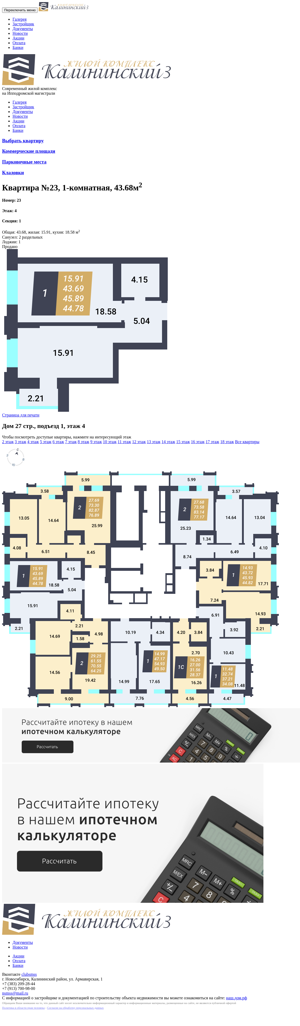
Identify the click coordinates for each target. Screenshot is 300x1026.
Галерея (20, 19)
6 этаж (58, 441)
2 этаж (8, 441)
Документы (23, 28)
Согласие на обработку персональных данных (75, 1007)
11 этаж (124, 441)
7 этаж (71, 441)
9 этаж (96, 441)
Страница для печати (20, 415)
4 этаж (33, 441)
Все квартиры (247, 441)
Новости (20, 33)
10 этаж (110, 441)
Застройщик (23, 24)
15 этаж (183, 441)
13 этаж (153, 441)
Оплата (19, 43)
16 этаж (197, 441)
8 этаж (83, 441)
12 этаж (139, 441)
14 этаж (168, 441)
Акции (18, 38)
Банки (18, 47)
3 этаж (20, 441)
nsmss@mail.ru (15, 993)
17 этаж (212, 441)
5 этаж (45, 441)
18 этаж (227, 441)
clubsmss (29, 974)
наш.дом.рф (236, 998)
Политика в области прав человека (23, 1007)
